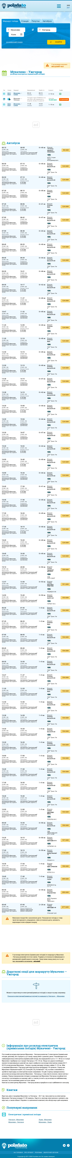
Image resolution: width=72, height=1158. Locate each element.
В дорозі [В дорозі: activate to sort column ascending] (51, 86)
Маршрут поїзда (10, 21)
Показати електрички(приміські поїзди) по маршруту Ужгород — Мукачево (36, 992)
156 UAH (65, 821)
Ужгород (41, 90)
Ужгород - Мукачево (16, 1115)
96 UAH (66, 146)
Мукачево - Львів (45, 1118)
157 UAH (65, 836)
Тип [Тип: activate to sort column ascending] (4, 86)
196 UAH (65, 862)
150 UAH (65, 565)
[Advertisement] (36, 51)
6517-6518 (9, 89)
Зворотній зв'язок (50, 1148)
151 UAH (65, 580)
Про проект (29, 1148)
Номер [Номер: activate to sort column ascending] (9, 86)
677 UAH (65, 903)
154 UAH (65, 606)
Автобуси (47, 21)
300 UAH (65, 875)
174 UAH (65, 848)
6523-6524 (9, 100)
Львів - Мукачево (45, 1115)
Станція (24, 21)
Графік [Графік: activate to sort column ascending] (61, 86)
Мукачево (17, 89)
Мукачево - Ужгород (16, 1118)
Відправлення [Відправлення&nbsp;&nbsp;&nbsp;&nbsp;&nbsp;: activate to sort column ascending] (31, 86)
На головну (18, 1148)
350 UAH (65, 888)
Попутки (36, 21)
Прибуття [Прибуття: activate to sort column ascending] (41, 86)
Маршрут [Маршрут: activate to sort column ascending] (16, 86)
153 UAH (65, 593)
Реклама (38, 1148)
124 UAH (65, 162)
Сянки (16, 90)
